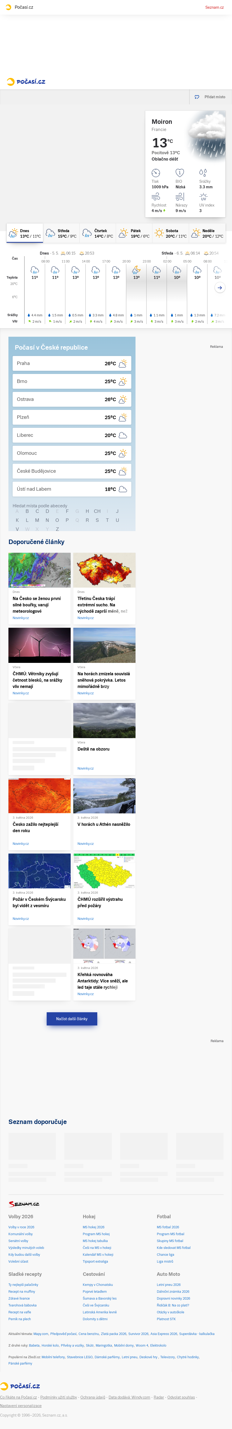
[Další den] (220, 287)
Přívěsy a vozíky (72, 1345)
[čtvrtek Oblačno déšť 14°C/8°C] (98, 233)
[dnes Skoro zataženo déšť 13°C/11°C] (25, 233)
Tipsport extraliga (95, 1261)
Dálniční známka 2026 (173, 1292)
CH (97, 511)
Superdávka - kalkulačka (197, 1334)
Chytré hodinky (188, 1357)
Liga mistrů (165, 1261)
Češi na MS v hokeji (97, 1248)
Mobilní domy (124, 1345)
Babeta (34, 1345)
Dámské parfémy (107, 1357)
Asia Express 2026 (164, 1334)
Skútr (90, 1345)
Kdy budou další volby (24, 1255)
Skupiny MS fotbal (170, 1241)
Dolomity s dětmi (95, 1319)
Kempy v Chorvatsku (98, 1285)
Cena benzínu (89, 1334)
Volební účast (18, 1261)
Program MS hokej (96, 1234)
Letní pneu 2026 (169, 1285)
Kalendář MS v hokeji (98, 1255)
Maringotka (104, 1345)
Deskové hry (148, 1357)
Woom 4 (142, 1345)
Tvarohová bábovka (22, 1305)
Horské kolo (50, 1345)
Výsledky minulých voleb (26, 1248)
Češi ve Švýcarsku (96, 1305)
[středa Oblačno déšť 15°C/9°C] (61, 233)
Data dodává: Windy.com (129, 1397)
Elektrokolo (158, 1345)
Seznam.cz (214, 7)
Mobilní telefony (53, 1357)
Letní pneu (129, 1357)
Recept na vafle (19, 1312)
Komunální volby (20, 1234)
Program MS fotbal (170, 1234)
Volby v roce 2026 (21, 1227)
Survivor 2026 (138, 1334)
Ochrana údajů (92, 1397)
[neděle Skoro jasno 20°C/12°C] (207, 233)
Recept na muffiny (21, 1292)
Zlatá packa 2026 (113, 1334)
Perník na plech (19, 1319)
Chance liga (165, 1255)
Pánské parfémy (20, 1363)
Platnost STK (166, 1319)
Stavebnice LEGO (80, 1357)
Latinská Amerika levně (100, 1312)
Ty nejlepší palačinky (23, 1285)
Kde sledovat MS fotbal (174, 1248)
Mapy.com (40, 1334)
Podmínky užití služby (58, 1397)
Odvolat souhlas (181, 1397)
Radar (159, 1397)
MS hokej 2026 (93, 1227)
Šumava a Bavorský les (100, 1298)
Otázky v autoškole (170, 1312)
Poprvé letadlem (95, 1292)
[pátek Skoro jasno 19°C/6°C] (134, 233)
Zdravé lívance (19, 1298)
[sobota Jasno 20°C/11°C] (170, 233)
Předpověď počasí (63, 1334)
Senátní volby (18, 1241)
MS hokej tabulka (95, 1241)
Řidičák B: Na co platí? (173, 1305)
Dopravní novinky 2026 (173, 1298)
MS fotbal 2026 (168, 1227)
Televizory (167, 1357)
